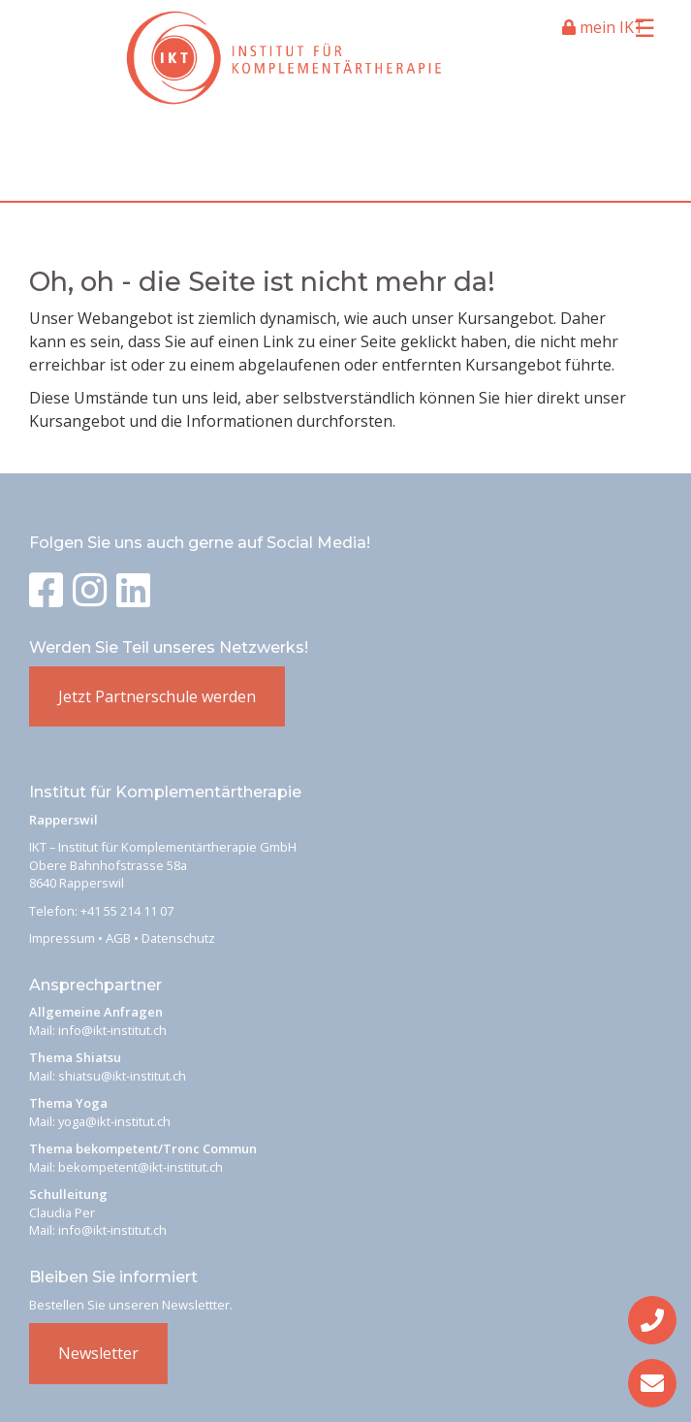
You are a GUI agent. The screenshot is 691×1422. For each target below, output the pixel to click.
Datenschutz (178, 938)
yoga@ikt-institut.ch (114, 1121)
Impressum (62, 938)
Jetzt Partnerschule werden (157, 696)
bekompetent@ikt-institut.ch (140, 1167)
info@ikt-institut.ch (112, 1030)
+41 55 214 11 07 (126, 911)
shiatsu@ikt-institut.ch (122, 1075)
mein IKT (603, 27)
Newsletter (98, 1353)
